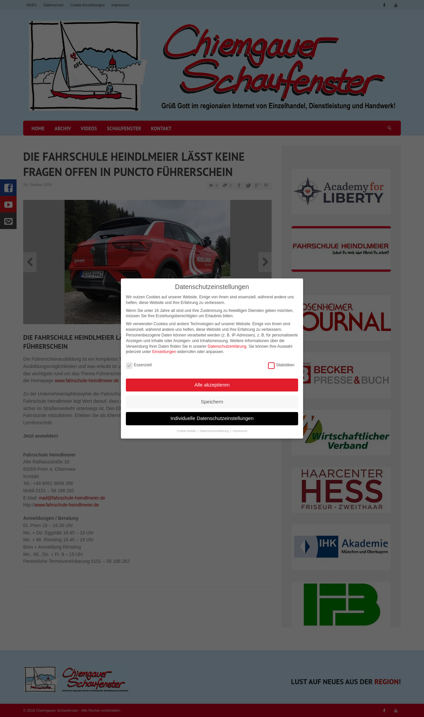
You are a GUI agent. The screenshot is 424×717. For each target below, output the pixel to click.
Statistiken (281, 363)
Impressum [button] (240, 429)
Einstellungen (164, 350)
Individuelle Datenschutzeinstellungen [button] (211, 416)
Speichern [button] (212, 400)
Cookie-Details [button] (187, 429)
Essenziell (139, 363)
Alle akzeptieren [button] (212, 383)
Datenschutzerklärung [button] (215, 429)
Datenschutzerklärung (227, 344)
